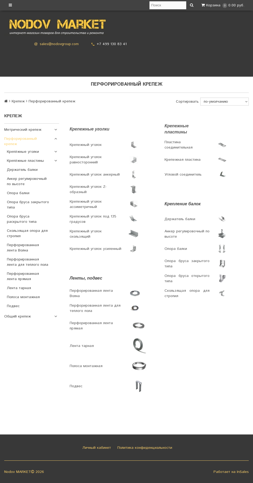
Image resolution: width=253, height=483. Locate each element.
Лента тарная (19, 288)
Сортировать (187, 101)
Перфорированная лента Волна (23, 247)
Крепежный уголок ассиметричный (86, 204)
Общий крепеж (17, 316)
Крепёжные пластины (25, 160)
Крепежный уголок (86, 144)
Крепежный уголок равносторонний (86, 159)
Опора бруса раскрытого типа (22, 219)
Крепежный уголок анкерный (95, 174)
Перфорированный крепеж (20, 141)
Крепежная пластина (183, 159)
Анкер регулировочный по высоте (27, 181)
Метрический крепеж (22, 129)
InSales (243, 472)
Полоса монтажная (23, 297)
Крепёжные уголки (23, 151)
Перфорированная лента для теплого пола (27, 262)
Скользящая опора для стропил (27, 233)
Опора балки (18, 193)
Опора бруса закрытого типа (28, 204)
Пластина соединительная (179, 145)
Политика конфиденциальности (144, 447)
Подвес (13, 306)
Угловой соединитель (183, 174)
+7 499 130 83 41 (112, 44)
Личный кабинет (96, 447)
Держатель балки (22, 169)
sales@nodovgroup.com (59, 44)
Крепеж (18, 101)
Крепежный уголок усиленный (95, 248)
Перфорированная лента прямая (23, 276)
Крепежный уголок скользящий (86, 234)
